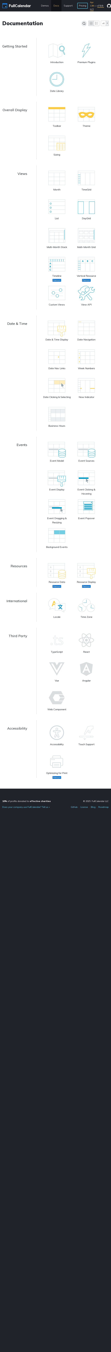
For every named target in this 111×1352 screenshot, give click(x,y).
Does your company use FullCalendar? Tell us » (26, 807)
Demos (45, 5)
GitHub (74, 807)
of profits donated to (26, 801)
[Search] (84, 23)
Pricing (82, 5)
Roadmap (103, 807)
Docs (56, 5)
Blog (93, 807)
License (84, 807)
